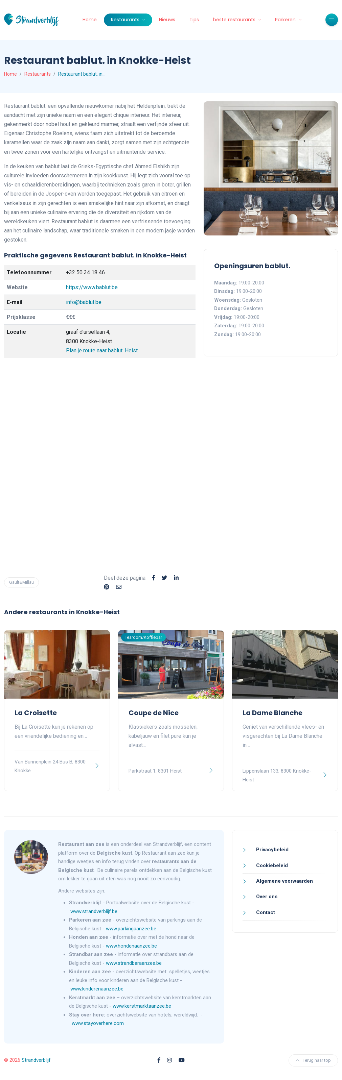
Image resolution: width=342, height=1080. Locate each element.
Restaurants (126, 19)
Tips (194, 19)
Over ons (266, 897)
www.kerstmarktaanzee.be (142, 1006)
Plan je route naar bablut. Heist (102, 350)
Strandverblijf (36, 1060)
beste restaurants (235, 19)
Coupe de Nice (154, 713)
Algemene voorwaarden (284, 881)
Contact (265, 912)
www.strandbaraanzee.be (134, 963)
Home (90, 19)
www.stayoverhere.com (98, 1023)
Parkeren (286, 19)
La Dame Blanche (272, 713)
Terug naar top (313, 1060)
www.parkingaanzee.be (132, 929)
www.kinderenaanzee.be (96, 989)
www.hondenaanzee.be (131, 946)
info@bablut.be (83, 302)
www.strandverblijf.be (93, 911)
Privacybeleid (272, 850)
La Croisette (36, 713)
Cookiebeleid (271, 865)
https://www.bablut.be (92, 287)
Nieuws (167, 19)
